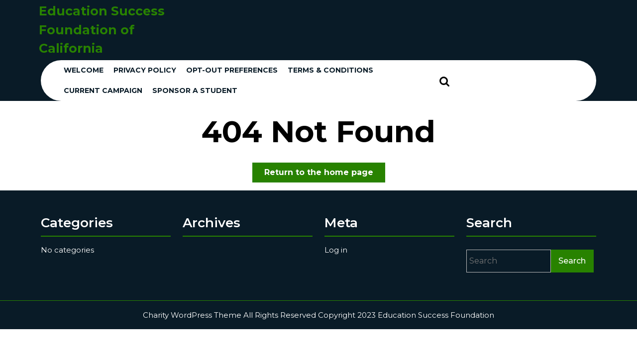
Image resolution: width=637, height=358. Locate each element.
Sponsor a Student (194, 90)
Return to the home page (324, 174)
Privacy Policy (144, 70)
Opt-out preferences (232, 70)
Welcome (84, 70)
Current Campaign (103, 90)
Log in (335, 250)
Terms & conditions (330, 70)
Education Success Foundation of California (102, 29)
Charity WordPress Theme (192, 315)
